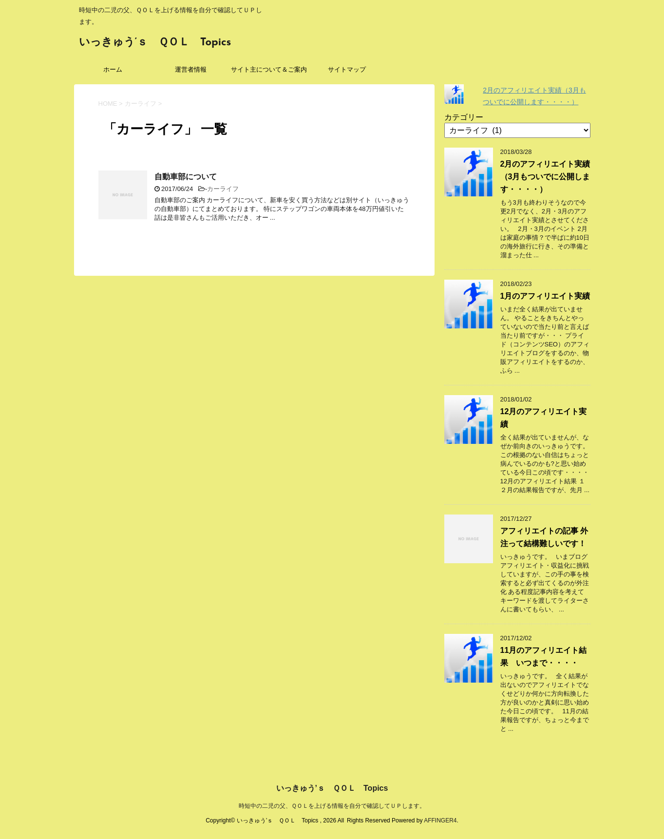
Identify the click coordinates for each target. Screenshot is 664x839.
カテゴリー (463, 117)
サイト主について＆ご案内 (269, 69)
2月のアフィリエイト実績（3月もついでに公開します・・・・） (545, 176)
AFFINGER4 (440, 820)
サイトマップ (347, 69)
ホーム (112, 69)
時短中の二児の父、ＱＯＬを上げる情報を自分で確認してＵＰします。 (332, 805)
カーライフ (223, 188)
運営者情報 (191, 69)
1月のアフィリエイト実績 (545, 296)
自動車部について (185, 176)
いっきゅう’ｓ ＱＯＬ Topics (155, 42)
